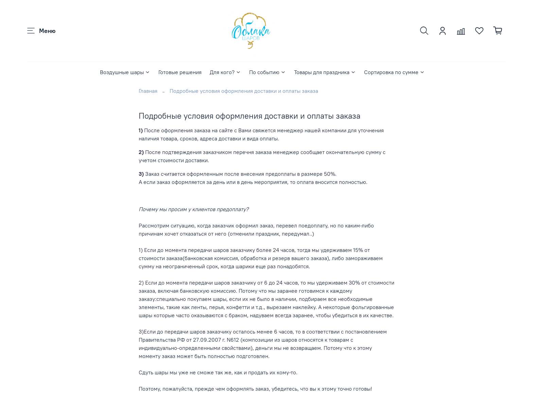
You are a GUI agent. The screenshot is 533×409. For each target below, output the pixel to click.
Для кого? (225, 72)
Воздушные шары (125, 72)
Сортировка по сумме (394, 72)
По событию (267, 72)
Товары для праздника (325, 72)
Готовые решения (180, 72)
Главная (148, 90)
